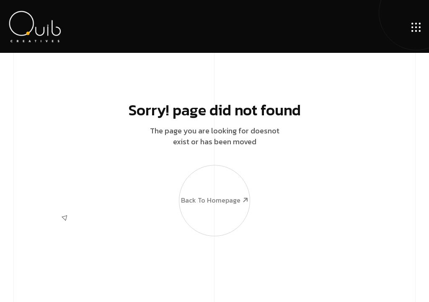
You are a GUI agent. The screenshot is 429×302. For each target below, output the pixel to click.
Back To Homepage (214, 184)
